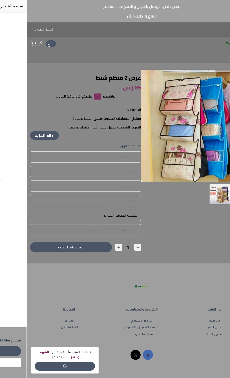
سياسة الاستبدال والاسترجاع (115, 328)
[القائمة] (220, 43)
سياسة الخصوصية (115, 334)
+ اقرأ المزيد (19, 136)
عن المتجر (187, 321)
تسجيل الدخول (17, 29)
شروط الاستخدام (115, 321)
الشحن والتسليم (187, 334)
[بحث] (25, 43)
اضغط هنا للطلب (43, 248)
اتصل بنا (42, 321)
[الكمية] (100, 248)
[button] (14, 43)
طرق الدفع (187, 328)
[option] (170, 126)
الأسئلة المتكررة (42, 328)
